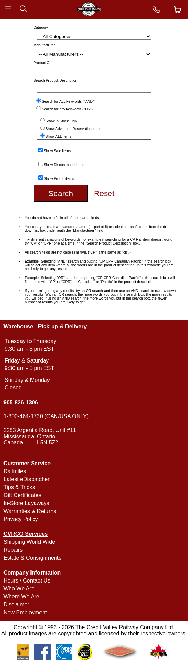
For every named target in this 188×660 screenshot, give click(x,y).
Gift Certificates (22, 495)
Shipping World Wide (29, 542)
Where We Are (21, 596)
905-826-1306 (20, 402)
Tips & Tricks (19, 487)
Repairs (13, 550)
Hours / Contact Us (26, 581)
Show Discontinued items (64, 165)
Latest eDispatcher (26, 479)
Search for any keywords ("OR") (67, 109)
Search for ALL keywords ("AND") (69, 101)
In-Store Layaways (26, 503)
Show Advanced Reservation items (73, 129)
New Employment (25, 612)
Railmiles (14, 471)
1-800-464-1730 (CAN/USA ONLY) (46, 416)
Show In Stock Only (61, 121)
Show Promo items (59, 179)
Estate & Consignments (32, 558)
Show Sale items (57, 151)
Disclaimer (16, 604)
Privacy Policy (20, 519)
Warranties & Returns (29, 511)
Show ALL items (58, 136)
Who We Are (19, 589)
